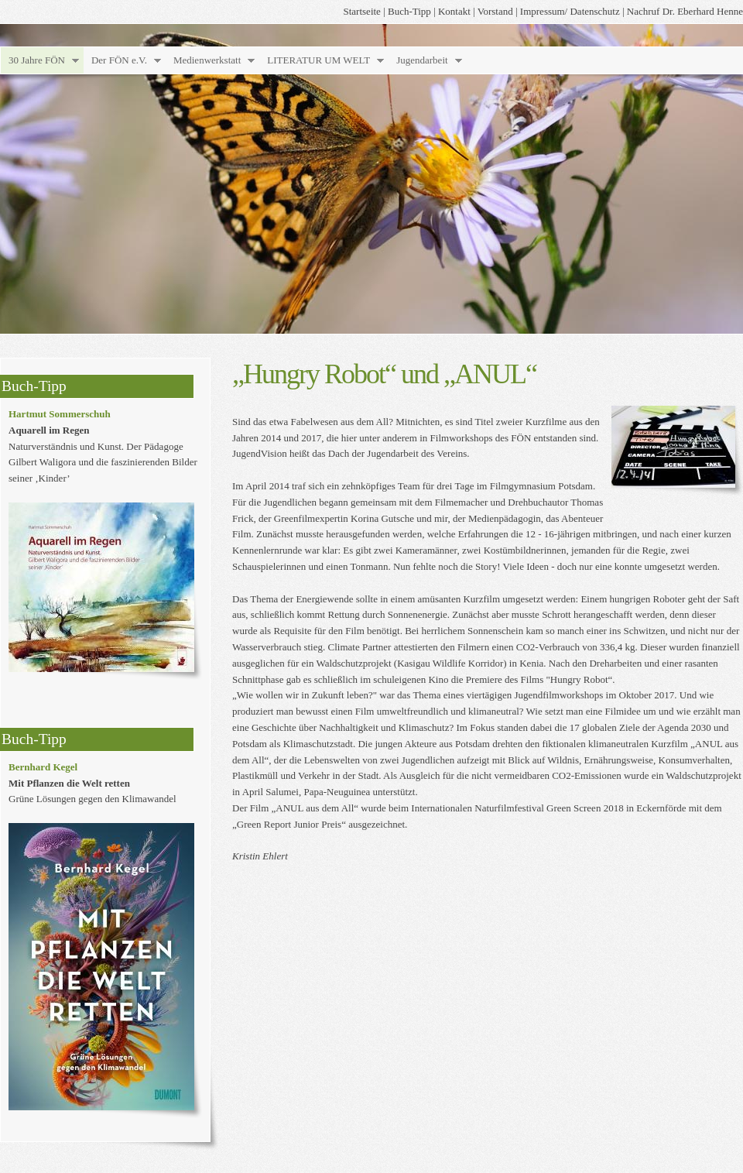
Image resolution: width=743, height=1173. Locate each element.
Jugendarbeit (421, 60)
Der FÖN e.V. (119, 60)
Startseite (362, 11)
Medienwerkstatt (207, 60)
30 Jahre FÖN (37, 60)
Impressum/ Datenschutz (570, 11)
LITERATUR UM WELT (318, 60)
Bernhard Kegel (43, 767)
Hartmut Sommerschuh (60, 414)
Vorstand (495, 11)
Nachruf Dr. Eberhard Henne (685, 11)
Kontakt (454, 11)
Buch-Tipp (409, 11)
